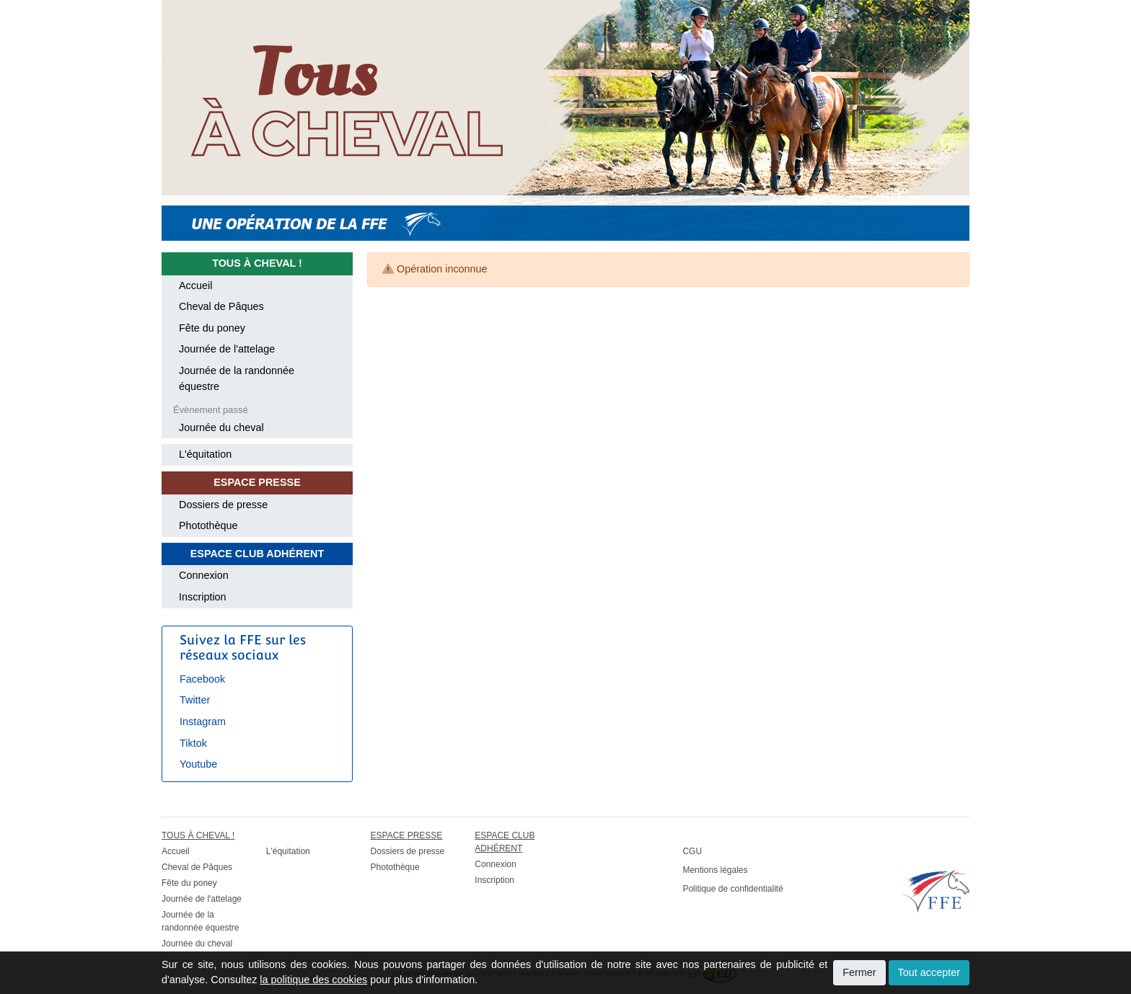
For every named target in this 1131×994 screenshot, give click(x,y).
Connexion (204, 575)
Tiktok (193, 743)
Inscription (202, 597)
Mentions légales (714, 870)
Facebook (202, 679)
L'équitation (205, 454)
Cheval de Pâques (221, 306)
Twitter (195, 700)
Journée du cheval (221, 427)
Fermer (859, 972)
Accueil (195, 285)
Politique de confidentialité (732, 889)
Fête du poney (212, 328)
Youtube (198, 764)
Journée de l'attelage (227, 349)
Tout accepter (929, 972)
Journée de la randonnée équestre (236, 378)
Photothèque (208, 525)
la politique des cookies (313, 979)
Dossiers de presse (223, 504)
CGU (692, 851)
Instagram (203, 721)
